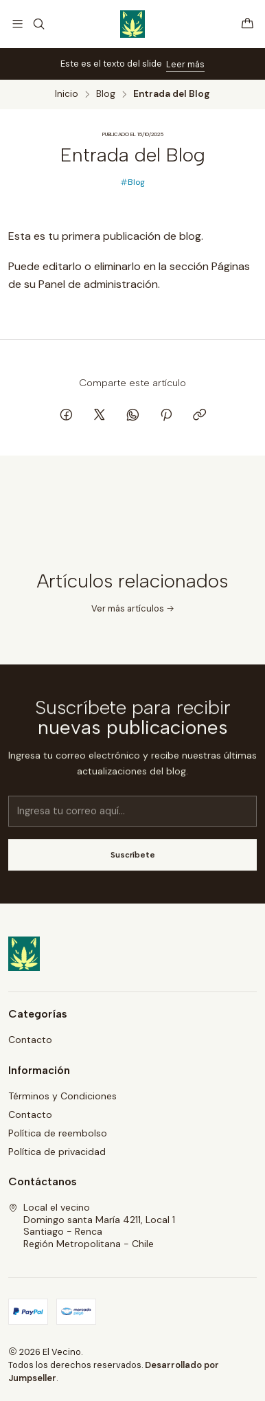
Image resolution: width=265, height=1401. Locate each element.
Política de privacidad (57, 1151)
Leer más (185, 64)
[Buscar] (38, 23)
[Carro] (247, 23)
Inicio (66, 94)
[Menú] (17, 23)
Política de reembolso (57, 1133)
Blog (105, 94)
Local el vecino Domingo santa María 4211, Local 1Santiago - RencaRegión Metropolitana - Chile (91, 1225)
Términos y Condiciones (62, 1096)
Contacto (30, 1039)
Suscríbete (133, 866)
